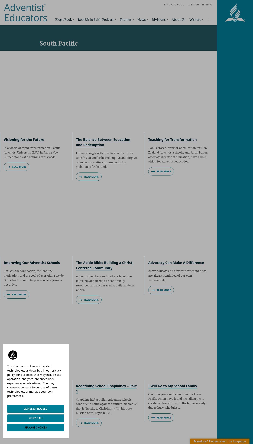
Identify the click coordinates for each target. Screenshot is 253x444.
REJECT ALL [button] (35, 418)
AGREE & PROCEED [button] (35, 408)
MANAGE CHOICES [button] (36, 427)
